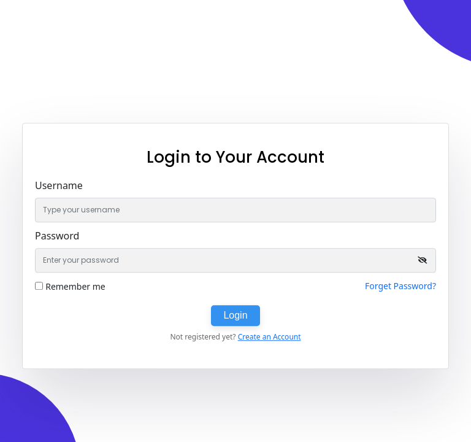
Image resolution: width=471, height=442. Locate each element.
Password (57, 235)
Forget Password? (400, 286)
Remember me (75, 286)
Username (59, 185)
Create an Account (269, 337)
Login (235, 315)
